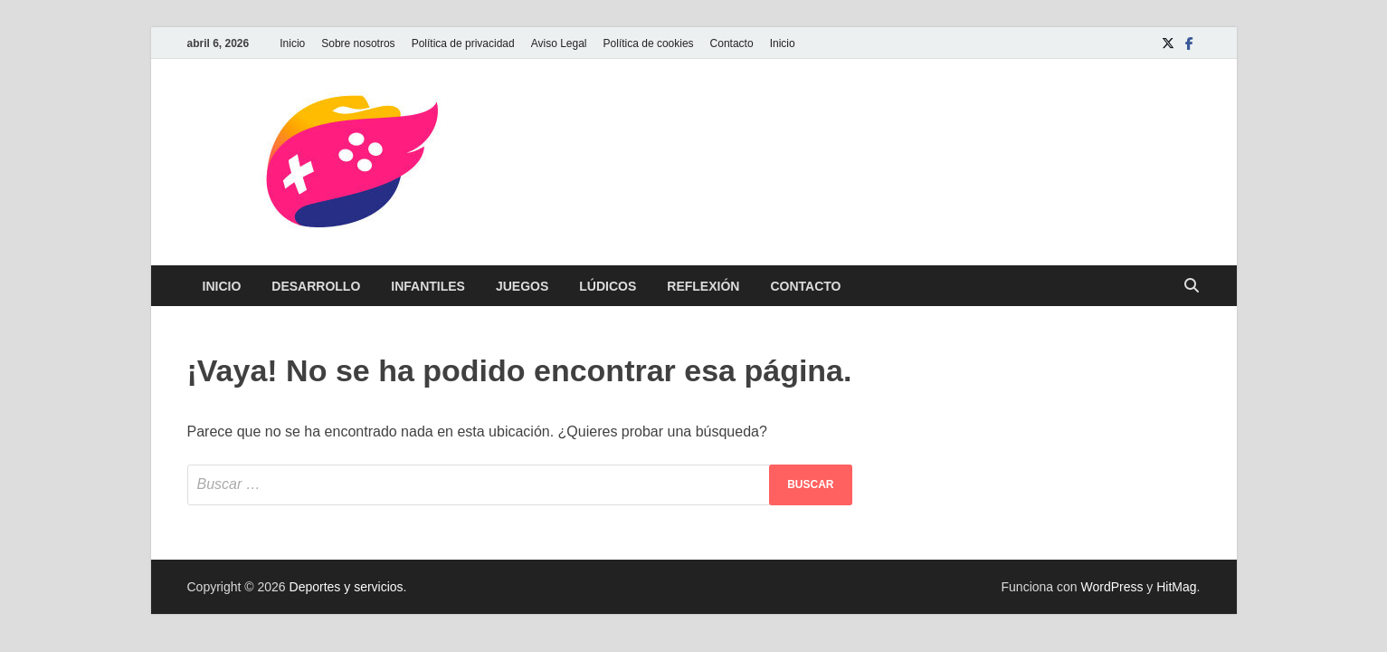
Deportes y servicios (347, 587)
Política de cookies (648, 43)
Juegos (522, 286)
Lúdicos (607, 286)
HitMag (1176, 587)
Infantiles (428, 286)
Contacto (732, 43)
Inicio (292, 43)
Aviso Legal (559, 43)
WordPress (1111, 587)
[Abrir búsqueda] (1191, 286)
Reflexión (703, 286)
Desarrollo (315, 286)
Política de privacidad (463, 43)
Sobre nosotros (357, 43)
